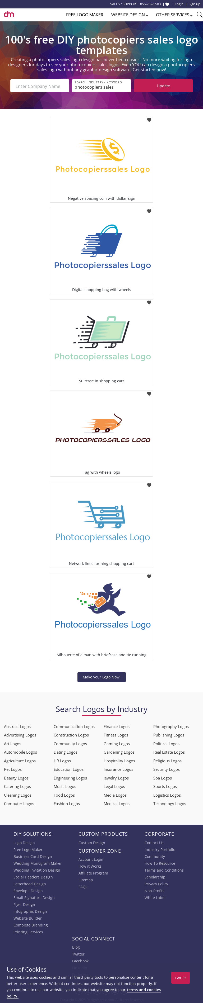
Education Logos (69, 768)
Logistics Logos (167, 794)
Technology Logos (169, 803)
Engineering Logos (70, 777)
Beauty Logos (16, 777)
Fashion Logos (67, 803)
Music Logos (65, 785)
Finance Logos (117, 726)
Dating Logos (65, 751)
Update (163, 85)
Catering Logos (17, 785)
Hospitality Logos (119, 760)
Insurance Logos (118, 768)
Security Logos (166, 768)
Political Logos (166, 743)
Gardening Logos (119, 751)
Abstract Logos (17, 726)
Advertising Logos (20, 734)
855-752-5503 (150, 4)
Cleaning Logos (17, 794)
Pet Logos (13, 768)
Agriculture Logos (20, 760)
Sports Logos (165, 785)
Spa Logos (162, 777)
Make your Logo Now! (102, 676)
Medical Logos (117, 803)
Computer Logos (19, 803)
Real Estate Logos (169, 751)
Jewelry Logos (116, 777)
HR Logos (62, 760)
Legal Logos (114, 785)
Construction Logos (71, 734)
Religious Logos (167, 760)
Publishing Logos (168, 734)
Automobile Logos (20, 751)
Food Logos (64, 794)
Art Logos (12, 743)
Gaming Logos (117, 743)
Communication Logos (74, 726)
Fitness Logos (116, 734)
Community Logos (70, 743)
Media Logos (115, 794)
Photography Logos (171, 726)
